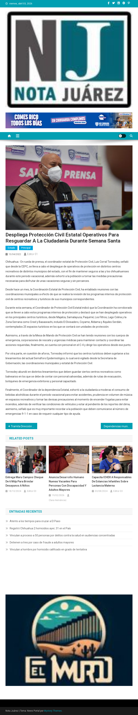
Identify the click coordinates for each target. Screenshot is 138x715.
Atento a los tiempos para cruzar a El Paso (35, 521)
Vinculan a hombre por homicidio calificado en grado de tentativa (48, 549)
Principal (26, 248)
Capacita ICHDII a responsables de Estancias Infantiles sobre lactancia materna (112, 481)
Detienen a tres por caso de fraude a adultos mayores (42, 542)
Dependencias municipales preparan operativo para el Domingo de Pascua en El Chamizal (118, 426)
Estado (11, 248)
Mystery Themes (53, 710)
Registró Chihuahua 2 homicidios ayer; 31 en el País (40, 528)
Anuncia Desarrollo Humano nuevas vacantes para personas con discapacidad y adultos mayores (67, 483)
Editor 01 (32, 254)
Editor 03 (31, 491)
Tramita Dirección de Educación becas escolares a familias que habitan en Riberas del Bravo (24, 426)
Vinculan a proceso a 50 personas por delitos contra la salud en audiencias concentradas (62, 535)
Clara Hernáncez (57, 500)
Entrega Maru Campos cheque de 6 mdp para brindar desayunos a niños (24, 481)
